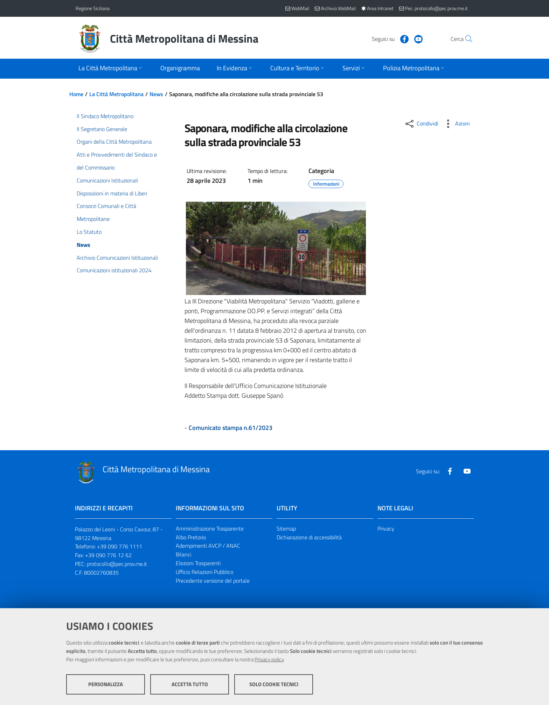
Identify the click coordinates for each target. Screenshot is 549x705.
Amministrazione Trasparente (210, 528)
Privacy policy (269, 659)
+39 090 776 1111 (119, 546)
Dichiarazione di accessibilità (309, 537)
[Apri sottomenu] (111, 69)
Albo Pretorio (191, 537)
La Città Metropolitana (116, 94)
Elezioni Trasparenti (198, 563)
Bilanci (183, 554)
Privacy (385, 528)
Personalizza (105, 684)
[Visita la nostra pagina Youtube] (403, 38)
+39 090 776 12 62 (108, 555)
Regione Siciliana (93, 8)
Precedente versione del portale (213, 580)
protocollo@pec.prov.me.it (117, 564)
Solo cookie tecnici (273, 684)
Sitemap (286, 528)
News (156, 94)
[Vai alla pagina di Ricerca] (465, 38)
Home (76, 94)
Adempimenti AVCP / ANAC (208, 545)
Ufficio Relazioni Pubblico (204, 572)
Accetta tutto (190, 684)
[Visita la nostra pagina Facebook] (389, 38)
